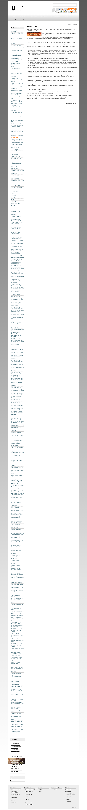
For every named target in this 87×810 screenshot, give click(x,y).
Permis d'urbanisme (33, 16)
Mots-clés (66, 16)
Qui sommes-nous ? (15, 743)
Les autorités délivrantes (15, 745)
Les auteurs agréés (14, 749)
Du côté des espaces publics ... (17, 777)
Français (75, 24)
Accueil (13, 16)
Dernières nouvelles (22, 23)
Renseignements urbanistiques (18, 19)
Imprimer (28, 106)
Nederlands (69, 24)
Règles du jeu (22, 16)
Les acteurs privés (14, 748)
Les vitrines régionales (15, 751)
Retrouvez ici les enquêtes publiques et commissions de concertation (16, 768)
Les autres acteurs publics (16, 746)
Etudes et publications (55, 16)
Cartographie (44, 16)
